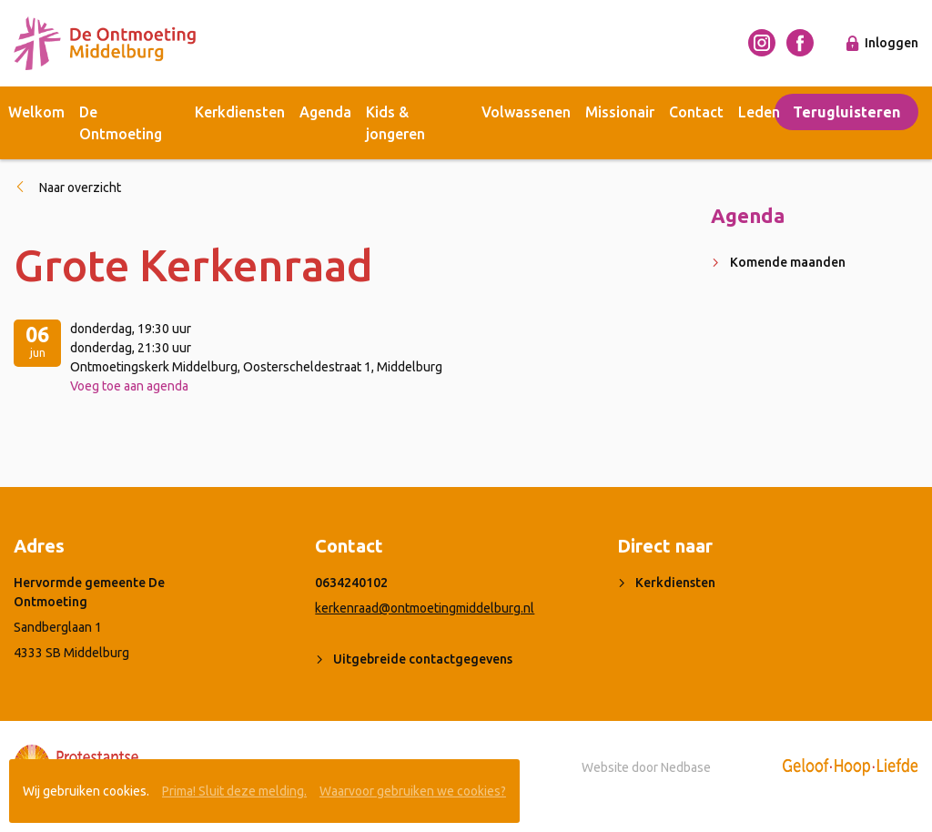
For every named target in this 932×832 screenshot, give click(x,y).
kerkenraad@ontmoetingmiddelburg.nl (424, 608)
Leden (759, 112)
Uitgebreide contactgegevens (422, 659)
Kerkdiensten (240, 112)
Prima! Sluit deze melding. (234, 791)
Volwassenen (526, 112)
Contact (696, 112)
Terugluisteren (846, 112)
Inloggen (891, 43)
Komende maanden (788, 262)
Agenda (325, 112)
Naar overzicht (80, 187)
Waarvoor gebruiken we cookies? (412, 791)
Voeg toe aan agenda (129, 386)
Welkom (36, 112)
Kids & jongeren (395, 123)
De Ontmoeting (120, 123)
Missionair (619, 112)
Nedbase (686, 767)
